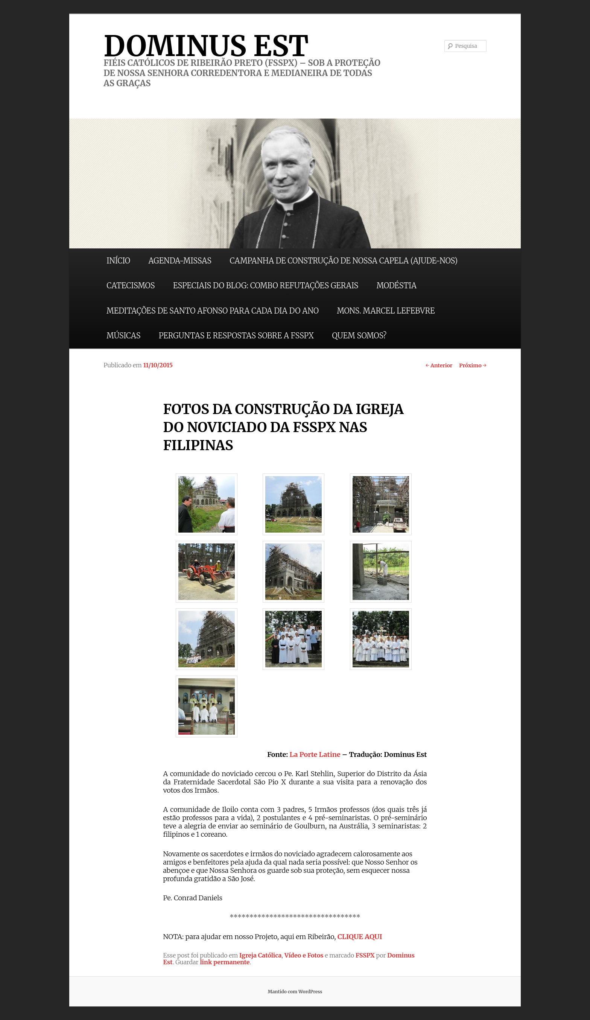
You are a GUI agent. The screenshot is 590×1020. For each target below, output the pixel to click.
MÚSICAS (123, 335)
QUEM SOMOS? (359, 335)
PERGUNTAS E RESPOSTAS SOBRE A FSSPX (236, 335)
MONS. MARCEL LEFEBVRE (386, 310)
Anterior (439, 365)
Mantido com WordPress (295, 991)
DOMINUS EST (206, 46)
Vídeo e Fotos (304, 955)
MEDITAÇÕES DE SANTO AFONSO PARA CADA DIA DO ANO (212, 310)
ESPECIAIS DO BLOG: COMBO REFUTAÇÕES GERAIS (265, 285)
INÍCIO (118, 260)
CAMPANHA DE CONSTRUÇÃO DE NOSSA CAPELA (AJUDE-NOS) (344, 260)
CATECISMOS (130, 285)
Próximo (473, 365)
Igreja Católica (260, 955)
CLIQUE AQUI (360, 936)
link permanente (224, 962)
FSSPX (365, 955)
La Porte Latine (315, 754)
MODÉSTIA (397, 285)
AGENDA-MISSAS (180, 260)
